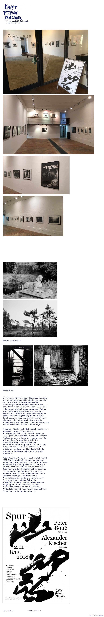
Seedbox (101, 615)
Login (90, 615)
